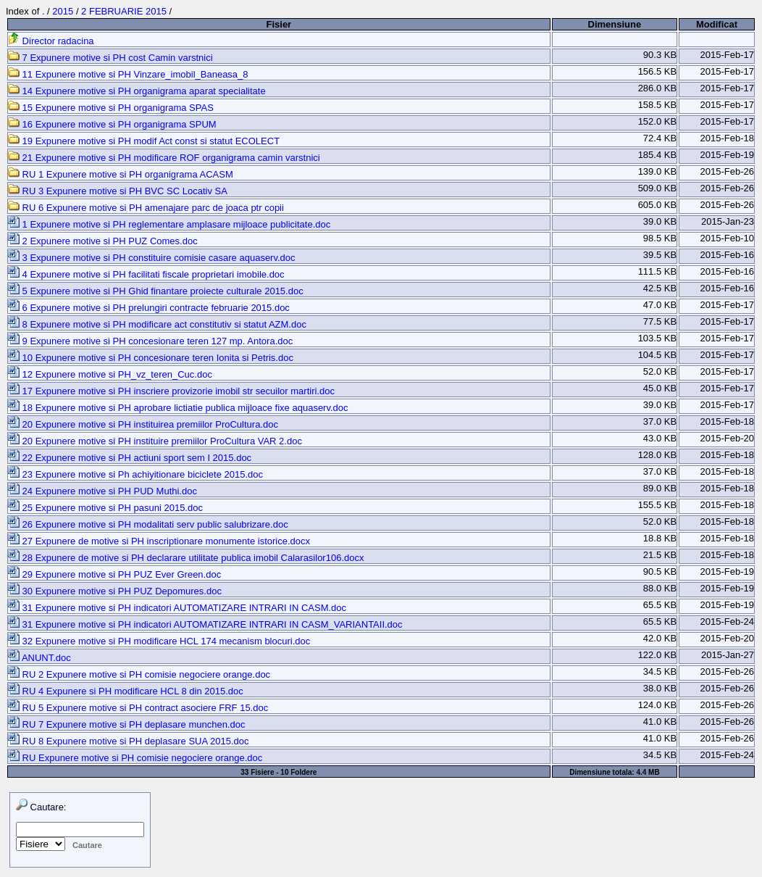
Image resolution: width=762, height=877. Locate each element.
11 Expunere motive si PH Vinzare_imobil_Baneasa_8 (128, 74)
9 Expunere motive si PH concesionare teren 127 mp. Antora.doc (150, 341)
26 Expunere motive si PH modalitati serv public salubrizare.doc (148, 524)
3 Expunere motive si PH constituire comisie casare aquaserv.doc (152, 257)
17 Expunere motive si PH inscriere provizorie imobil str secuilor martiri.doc (171, 391)
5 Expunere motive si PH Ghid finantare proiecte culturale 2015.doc (155, 291)
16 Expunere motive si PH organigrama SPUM (112, 124)
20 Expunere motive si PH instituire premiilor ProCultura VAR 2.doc (155, 441)
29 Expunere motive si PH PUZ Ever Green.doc (114, 574)
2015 (62, 11)
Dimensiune (615, 24)
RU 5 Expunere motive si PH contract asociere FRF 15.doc (138, 707)
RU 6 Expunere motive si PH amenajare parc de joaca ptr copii (146, 207)
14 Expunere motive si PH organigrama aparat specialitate (137, 91)
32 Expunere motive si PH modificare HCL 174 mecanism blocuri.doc (159, 641)
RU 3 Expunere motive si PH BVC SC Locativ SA (117, 191)
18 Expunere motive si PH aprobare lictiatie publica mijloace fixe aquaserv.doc (178, 407)
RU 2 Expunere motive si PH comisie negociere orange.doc (139, 674)
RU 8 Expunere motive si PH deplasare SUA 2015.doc (128, 741)
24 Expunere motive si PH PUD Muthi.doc (102, 491)
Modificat (716, 24)
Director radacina (51, 41)
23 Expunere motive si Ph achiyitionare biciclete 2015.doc (135, 474)
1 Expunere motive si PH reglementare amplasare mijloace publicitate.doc (169, 224)
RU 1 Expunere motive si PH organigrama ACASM (120, 174)
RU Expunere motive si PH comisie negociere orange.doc (135, 757)
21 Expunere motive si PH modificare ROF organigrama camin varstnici (164, 157)
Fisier (278, 24)
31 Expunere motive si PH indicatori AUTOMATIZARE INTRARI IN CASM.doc (177, 607)
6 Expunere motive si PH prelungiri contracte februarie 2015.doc (149, 307)
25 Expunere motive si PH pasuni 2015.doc (105, 507)
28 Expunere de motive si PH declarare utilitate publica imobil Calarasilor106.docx (186, 557)
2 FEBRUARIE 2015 (124, 11)
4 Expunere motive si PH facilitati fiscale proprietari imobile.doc (146, 274)
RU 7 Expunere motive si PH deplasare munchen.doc (126, 724)
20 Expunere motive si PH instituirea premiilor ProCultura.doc (143, 424)
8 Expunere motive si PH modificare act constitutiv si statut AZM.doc (157, 324)
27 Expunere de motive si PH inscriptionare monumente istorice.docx (159, 541)
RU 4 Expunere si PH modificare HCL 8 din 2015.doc (125, 691)
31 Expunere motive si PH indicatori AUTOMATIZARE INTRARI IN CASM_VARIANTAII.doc (205, 624)
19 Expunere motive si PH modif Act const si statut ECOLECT (144, 141)
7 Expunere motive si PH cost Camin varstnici (110, 57)
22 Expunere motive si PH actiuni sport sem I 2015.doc (129, 457)
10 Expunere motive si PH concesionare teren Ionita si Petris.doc (150, 357)
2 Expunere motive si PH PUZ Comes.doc (103, 241)
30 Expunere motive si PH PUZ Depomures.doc (115, 591)
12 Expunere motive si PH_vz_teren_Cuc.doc (110, 374)
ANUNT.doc (39, 657)
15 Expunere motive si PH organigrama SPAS (111, 107)
